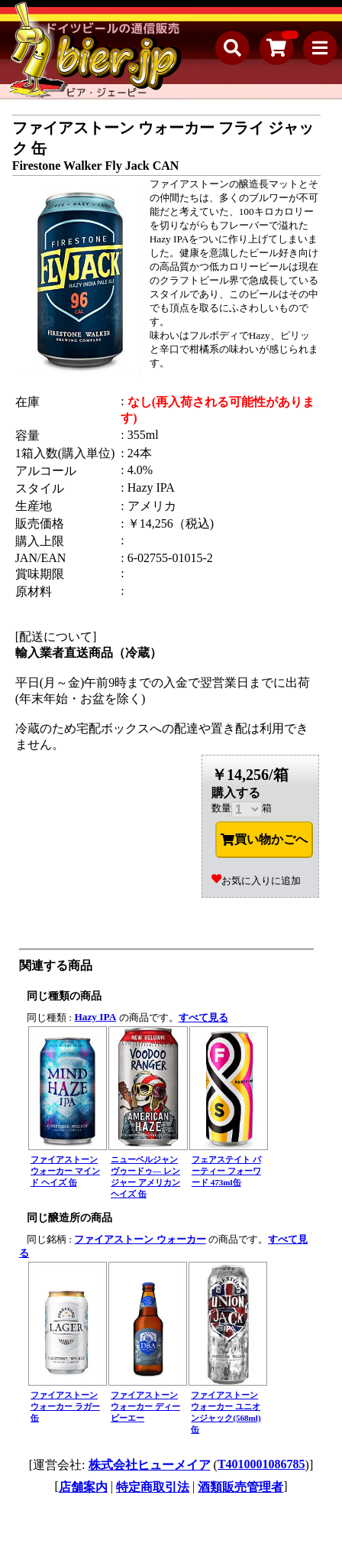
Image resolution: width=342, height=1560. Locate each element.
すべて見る (203, 1017)
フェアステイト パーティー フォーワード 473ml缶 (226, 1171)
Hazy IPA (95, 1016)
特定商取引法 (152, 1486)
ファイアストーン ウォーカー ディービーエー (145, 1406)
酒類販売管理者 (240, 1486)
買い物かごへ (264, 840)
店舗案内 (83, 1486)
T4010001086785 (261, 1464)
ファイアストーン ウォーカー (139, 1239)
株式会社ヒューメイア (150, 1464)
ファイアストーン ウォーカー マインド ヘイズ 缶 (65, 1171)
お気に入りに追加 (256, 880)
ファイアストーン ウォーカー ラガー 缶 (65, 1406)
